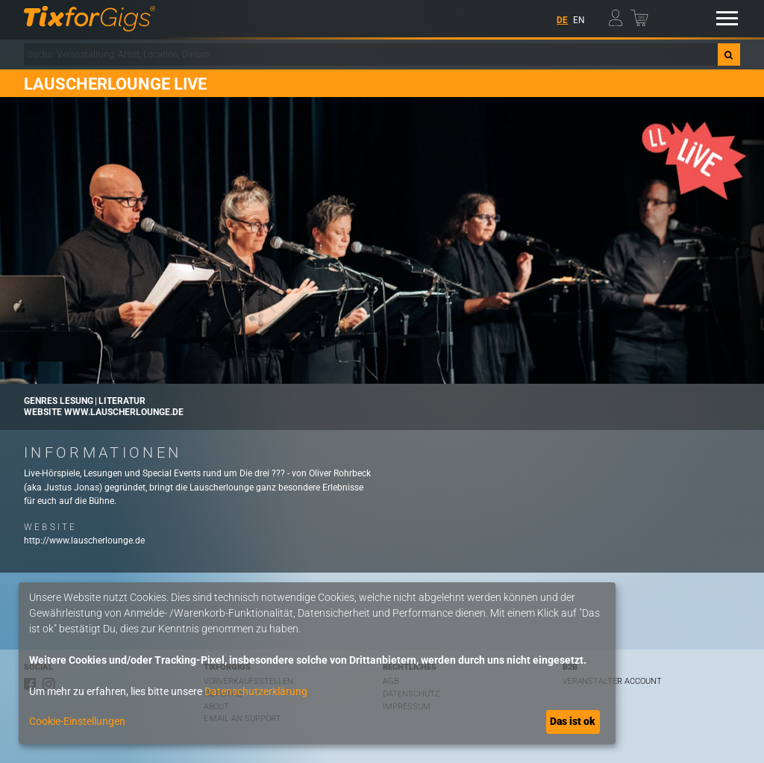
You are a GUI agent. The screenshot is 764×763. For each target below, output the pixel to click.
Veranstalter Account (612, 681)
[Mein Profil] (619, 15)
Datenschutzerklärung (255, 691)
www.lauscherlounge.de (124, 412)
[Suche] (729, 54)
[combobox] (371, 54)
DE (562, 20)
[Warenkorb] (640, 15)
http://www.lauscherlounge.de (84, 540)
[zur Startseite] (89, 18)
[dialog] (317, 663)
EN (579, 20)
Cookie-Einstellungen (77, 721)
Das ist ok (572, 721)
